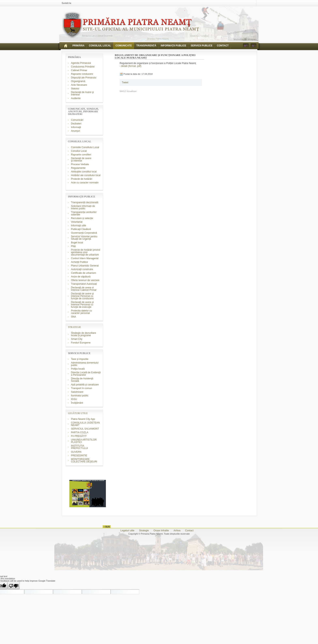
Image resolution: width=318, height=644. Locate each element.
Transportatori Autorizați (84, 284)
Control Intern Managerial (84, 258)
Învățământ (77, 403)
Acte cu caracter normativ (85, 182)
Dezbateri (76, 123)
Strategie (144, 530)
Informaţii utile (78, 225)
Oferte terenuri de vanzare (85, 280)
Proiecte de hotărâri (81, 179)
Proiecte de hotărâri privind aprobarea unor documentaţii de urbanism (85, 252)
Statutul (75, 88)
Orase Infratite (161, 530)
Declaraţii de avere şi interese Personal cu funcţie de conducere (82, 296)
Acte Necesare (79, 85)
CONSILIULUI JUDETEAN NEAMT (85, 423)
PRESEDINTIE (79, 455)
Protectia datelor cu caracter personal (81, 311)
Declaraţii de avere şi (81, 159)
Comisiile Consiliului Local (85, 147)
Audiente (76, 98)
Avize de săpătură (80, 276)
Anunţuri (75, 131)
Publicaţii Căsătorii (81, 229)
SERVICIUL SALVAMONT (85, 429)
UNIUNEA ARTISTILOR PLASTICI (84, 441)
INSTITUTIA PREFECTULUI (79, 447)
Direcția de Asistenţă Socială (82, 379)
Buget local (77, 242)
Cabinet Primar (79, 70)
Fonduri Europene (80, 342)
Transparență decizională (84, 202)
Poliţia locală (78, 369)
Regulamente (78, 168)
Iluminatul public (79, 395)
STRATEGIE (74, 327)
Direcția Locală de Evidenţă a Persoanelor (86, 373)
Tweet (125, 82)
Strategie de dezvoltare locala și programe (83, 334)
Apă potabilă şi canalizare (85, 384)
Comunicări (77, 120)
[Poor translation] (14, 585)
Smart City (76, 339)
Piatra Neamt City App (83, 419)
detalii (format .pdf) (131, 66)
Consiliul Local (79, 151)
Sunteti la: (67, 3)
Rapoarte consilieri (81, 154)
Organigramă (78, 81)
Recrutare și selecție (82, 218)
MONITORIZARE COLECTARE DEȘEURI (84, 460)
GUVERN (76, 452)
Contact (189, 530)
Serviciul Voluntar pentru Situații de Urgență (84, 237)
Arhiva (177, 530)
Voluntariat (77, 222)
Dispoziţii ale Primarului (83, 77)
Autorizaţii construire (82, 269)
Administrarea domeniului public (84, 364)
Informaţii (76, 127)
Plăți (73, 246)
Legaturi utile (127, 530)
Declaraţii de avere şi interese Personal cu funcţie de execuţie (82, 304)
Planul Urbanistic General (85, 265)
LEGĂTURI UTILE (78, 413)
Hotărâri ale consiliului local (85, 175)
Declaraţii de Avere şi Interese (82, 93)
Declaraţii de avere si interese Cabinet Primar (84, 288)
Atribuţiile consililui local (84, 171)
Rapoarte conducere (82, 74)
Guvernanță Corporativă (84, 233)
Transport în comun (81, 388)
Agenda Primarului (81, 63)
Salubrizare (77, 392)
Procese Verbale (80, 164)
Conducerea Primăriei (83, 66)
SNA (73, 317)
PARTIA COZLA (79, 432)
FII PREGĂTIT (79, 436)
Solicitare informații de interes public (83, 207)
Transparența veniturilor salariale (84, 213)
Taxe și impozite (79, 359)
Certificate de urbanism (83, 273)
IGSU (74, 399)
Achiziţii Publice (79, 262)
